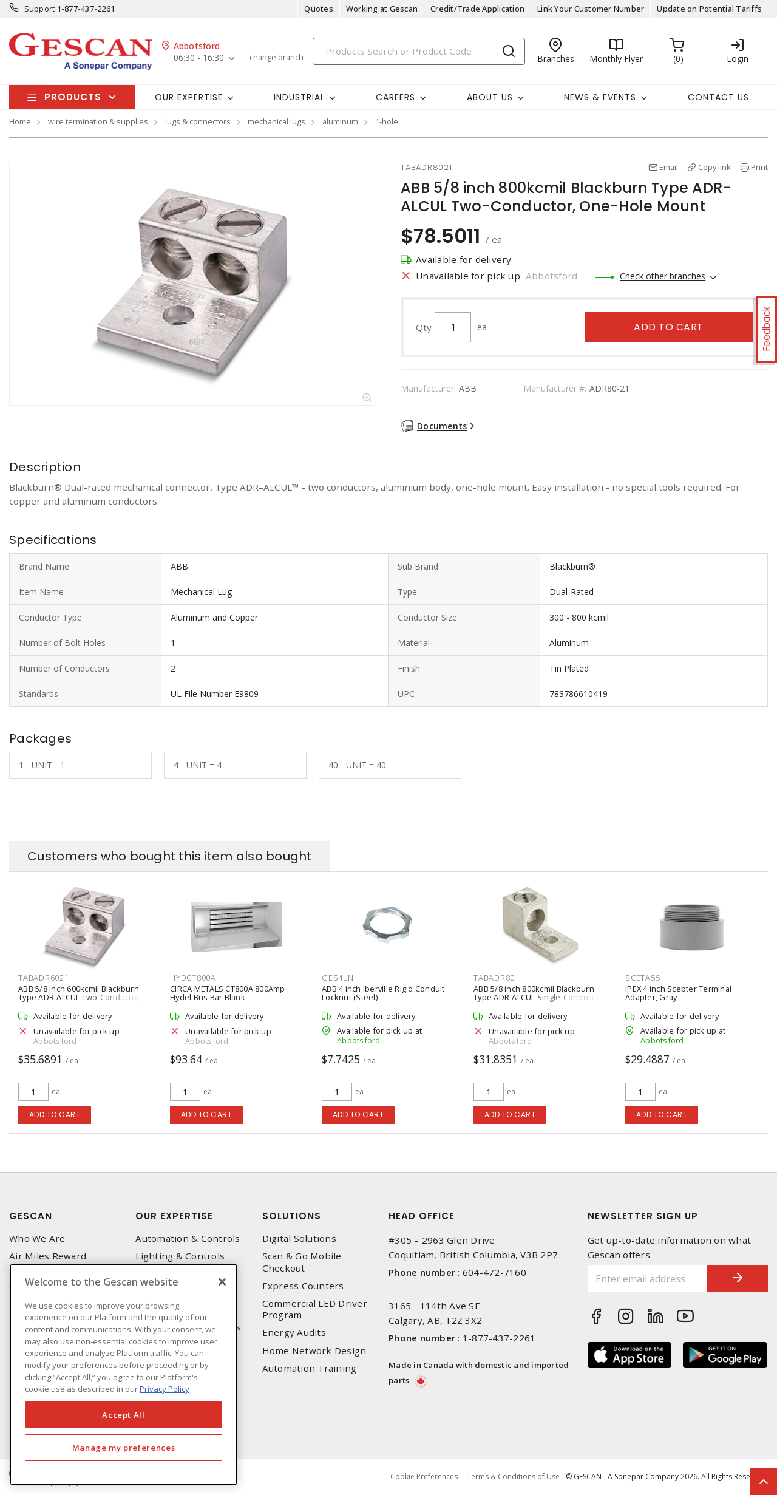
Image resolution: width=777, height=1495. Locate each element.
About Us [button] (490, 97)
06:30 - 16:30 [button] (199, 58)
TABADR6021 (43, 977)
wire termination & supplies (98, 121)
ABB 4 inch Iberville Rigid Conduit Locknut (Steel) (383, 993)
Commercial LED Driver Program (314, 1309)
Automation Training (309, 1368)
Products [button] (72, 96)
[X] (222, 1282)
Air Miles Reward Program (47, 1261)
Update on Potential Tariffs (709, 8)
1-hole (386, 121)
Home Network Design (314, 1351)
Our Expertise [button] (189, 97)
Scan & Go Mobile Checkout (302, 1261)
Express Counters (303, 1286)
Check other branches (662, 276)
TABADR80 (494, 977)
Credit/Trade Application (477, 8)
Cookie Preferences (424, 1476)
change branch (276, 58)
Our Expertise (174, 1216)
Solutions (291, 1216)
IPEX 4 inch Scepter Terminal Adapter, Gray (678, 993)
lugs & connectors (198, 121)
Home (20, 121)
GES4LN (338, 977)
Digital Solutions (299, 1238)
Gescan (30, 1216)
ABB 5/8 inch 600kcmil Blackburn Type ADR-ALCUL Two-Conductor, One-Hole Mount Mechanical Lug (79, 997)
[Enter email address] (648, 1278)
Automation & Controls (187, 1238)
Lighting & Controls (180, 1256)
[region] (123, 1374)
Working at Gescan (382, 8)
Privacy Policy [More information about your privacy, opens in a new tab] (164, 1388)
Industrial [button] (299, 97)
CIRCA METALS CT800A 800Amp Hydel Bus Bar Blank (227, 993)
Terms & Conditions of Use (513, 1476)
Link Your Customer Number (590, 8)
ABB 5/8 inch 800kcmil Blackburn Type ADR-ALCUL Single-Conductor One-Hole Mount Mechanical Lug (538, 997)
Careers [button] (395, 97)
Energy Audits (294, 1332)
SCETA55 (642, 977)
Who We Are (37, 1238)
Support (39, 8)
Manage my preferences (123, 1447)
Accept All (123, 1414)
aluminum (340, 121)
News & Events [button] (600, 97)
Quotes (318, 8)
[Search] (419, 51)
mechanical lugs (276, 121)
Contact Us (718, 97)
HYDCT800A (193, 977)
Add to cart (669, 327)
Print (759, 167)
